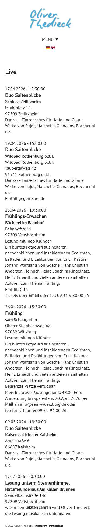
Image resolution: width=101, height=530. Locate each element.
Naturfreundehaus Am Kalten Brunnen (40, 489)
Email (34, 295)
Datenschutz (56, 526)
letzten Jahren (38, 507)
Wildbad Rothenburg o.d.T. (29, 156)
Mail (9, 404)
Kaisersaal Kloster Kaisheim (30, 434)
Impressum (41, 526)
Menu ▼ (50, 39)
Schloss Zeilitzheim (23, 101)
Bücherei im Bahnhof (24, 222)
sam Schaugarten (21, 319)
